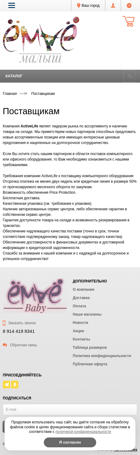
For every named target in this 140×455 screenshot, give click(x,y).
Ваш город (88, 5)
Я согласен (70, 442)
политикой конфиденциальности (83, 432)
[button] (12, 5)
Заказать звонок (19, 323)
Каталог (14, 76)
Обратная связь (20, 345)
